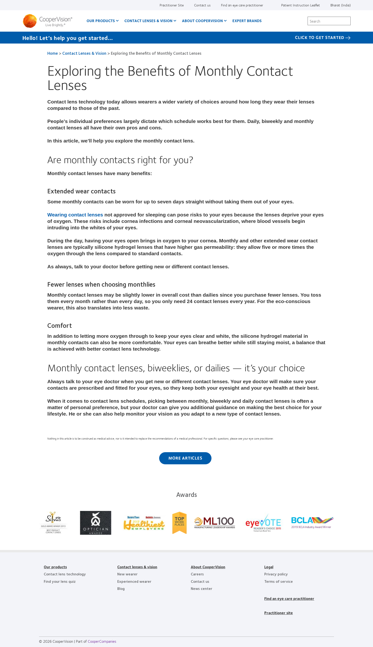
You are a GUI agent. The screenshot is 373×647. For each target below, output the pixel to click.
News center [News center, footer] (201, 588)
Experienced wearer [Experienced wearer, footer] (134, 581)
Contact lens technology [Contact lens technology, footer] (65, 574)
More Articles (185, 458)
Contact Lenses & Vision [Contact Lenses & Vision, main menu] (148, 21)
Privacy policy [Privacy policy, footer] (276, 574)
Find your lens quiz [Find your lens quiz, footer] (60, 581)
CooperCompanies (102, 641)
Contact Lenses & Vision (84, 53)
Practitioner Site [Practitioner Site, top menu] (172, 5)
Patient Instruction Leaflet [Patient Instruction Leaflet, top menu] (300, 5)
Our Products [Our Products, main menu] (101, 21)
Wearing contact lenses (75, 214)
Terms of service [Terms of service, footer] (278, 581)
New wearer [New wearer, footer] (127, 574)
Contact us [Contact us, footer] (200, 581)
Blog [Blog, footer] (121, 588)
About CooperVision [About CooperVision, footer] (208, 567)
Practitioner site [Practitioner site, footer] (278, 613)
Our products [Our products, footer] (55, 567)
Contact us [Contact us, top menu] (202, 5)
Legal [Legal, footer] (268, 567)
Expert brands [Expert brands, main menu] (247, 21)
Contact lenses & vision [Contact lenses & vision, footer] (137, 567)
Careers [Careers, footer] (197, 574)
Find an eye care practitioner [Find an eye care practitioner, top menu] (242, 5)
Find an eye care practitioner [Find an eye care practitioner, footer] (289, 598)
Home (52, 53)
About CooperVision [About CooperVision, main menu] (202, 21)
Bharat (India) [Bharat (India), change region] (340, 5)
